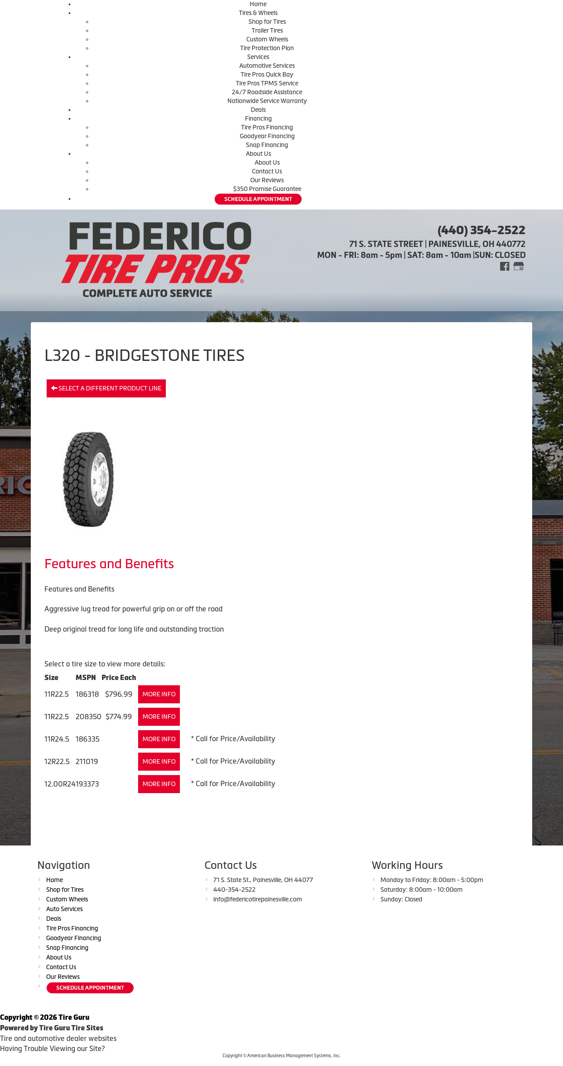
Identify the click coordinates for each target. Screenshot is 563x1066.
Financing (258, 118)
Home (258, 3)
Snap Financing (267, 144)
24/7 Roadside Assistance (267, 92)
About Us (258, 153)
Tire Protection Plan (267, 47)
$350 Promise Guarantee (267, 188)
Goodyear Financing (267, 136)
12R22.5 (56, 761)
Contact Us (267, 171)
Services (258, 56)
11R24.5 (56, 739)
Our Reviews (267, 180)
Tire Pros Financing (267, 127)
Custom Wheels (267, 39)
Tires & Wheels (258, 12)
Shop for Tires (267, 21)
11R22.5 (56, 694)
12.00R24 (60, 784)
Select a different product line (106, 388)
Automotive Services (267, 65)
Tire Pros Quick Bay (267, 74)
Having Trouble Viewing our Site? (52, 1048)
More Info (159, 694)
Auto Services (64, 908)
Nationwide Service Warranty (267, 100)
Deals (258, 109)
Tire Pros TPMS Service (267, 83)
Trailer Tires (267, 30)
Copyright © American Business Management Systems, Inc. (281, 1055)
